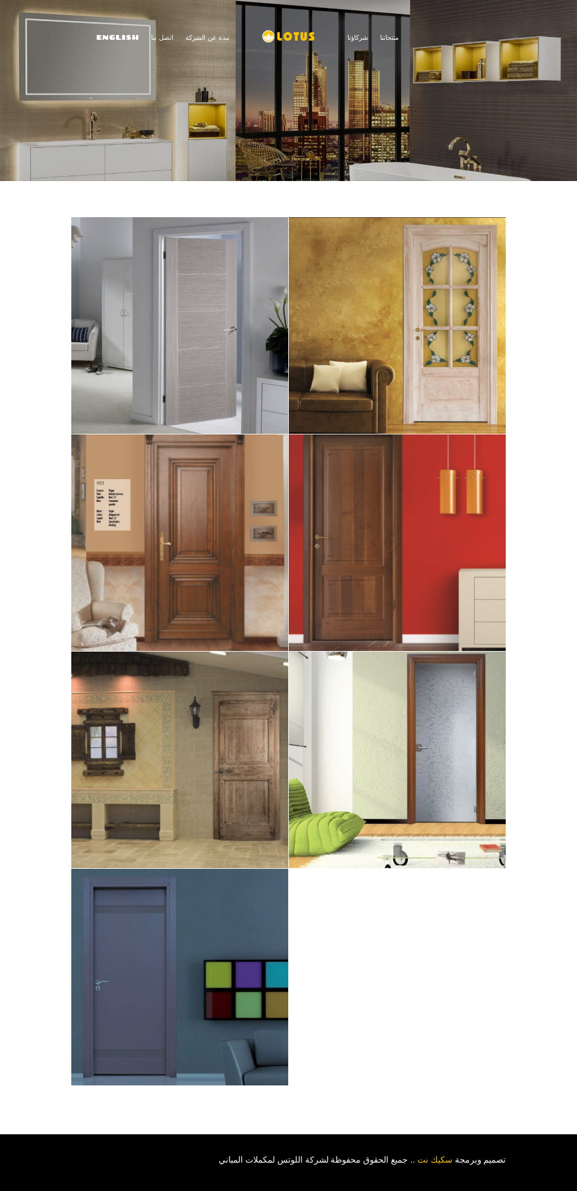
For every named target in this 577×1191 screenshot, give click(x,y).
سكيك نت (436, 1159)
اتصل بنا (162, 37)
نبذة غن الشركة (207, 37)
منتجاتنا (389, 37)
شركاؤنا (357, 37)
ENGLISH (117, 37)
